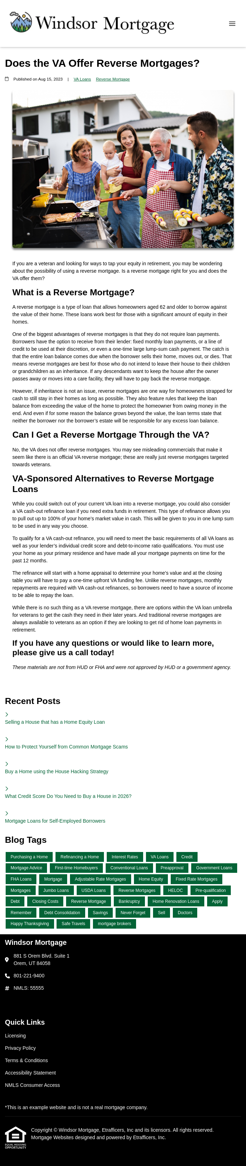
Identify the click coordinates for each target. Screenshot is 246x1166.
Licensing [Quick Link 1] (15, 1035)
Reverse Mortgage (113, 79)
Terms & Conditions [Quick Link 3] (26, 1060)
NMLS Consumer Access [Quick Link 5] (32, 1085)
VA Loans (82, 79)
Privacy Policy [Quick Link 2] (20, 1048)
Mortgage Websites (53, 1137)
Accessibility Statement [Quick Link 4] (30, 1073)
